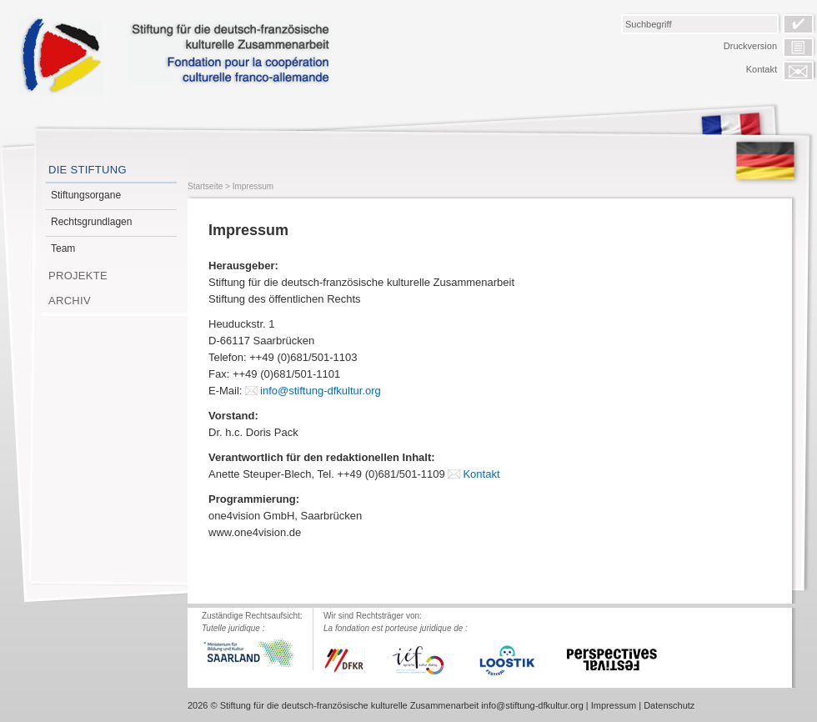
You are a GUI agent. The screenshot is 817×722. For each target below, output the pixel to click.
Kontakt (761, 69)
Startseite (205, 186)
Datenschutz (669, 705)
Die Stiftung (87, 169)
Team (63, 248)
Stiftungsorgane (86, 195)
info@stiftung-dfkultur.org (320, 390)
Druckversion (750, 46)
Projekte (78, 275)
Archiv (69, 300)
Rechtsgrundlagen (91, 222)
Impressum (253, 186)
